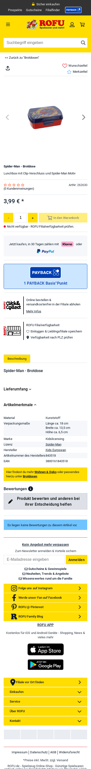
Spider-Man (53, 444)
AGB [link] (53, 752)
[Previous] (8, 117)
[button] (30, 488)
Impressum (19, 752)
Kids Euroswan (56, 450)
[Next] (83, 117)
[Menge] (21, 218)
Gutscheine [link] (34, 10)
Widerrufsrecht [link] (69, 752)
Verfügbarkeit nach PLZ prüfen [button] (49, 337)
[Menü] (14, 24)
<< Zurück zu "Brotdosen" (22, 57)
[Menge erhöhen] (33, 218)
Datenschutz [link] (39, 752)
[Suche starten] (83, 43)
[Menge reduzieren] (8, 218)
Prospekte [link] (15, 10)
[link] (73, 10)
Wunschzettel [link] (74, 66)
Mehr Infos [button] (33, 311)
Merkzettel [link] (77, 72)
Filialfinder (53, 10)
